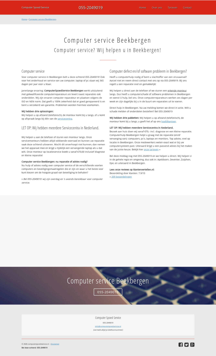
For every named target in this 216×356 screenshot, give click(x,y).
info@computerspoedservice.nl (108, 326)
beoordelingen (121, 176)
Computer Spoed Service (35, 7)
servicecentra (65, 118)
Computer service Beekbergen (42, 19)
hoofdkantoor (168, 121)
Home (24, 19)
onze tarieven (151, 149)
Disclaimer (55, 344)
